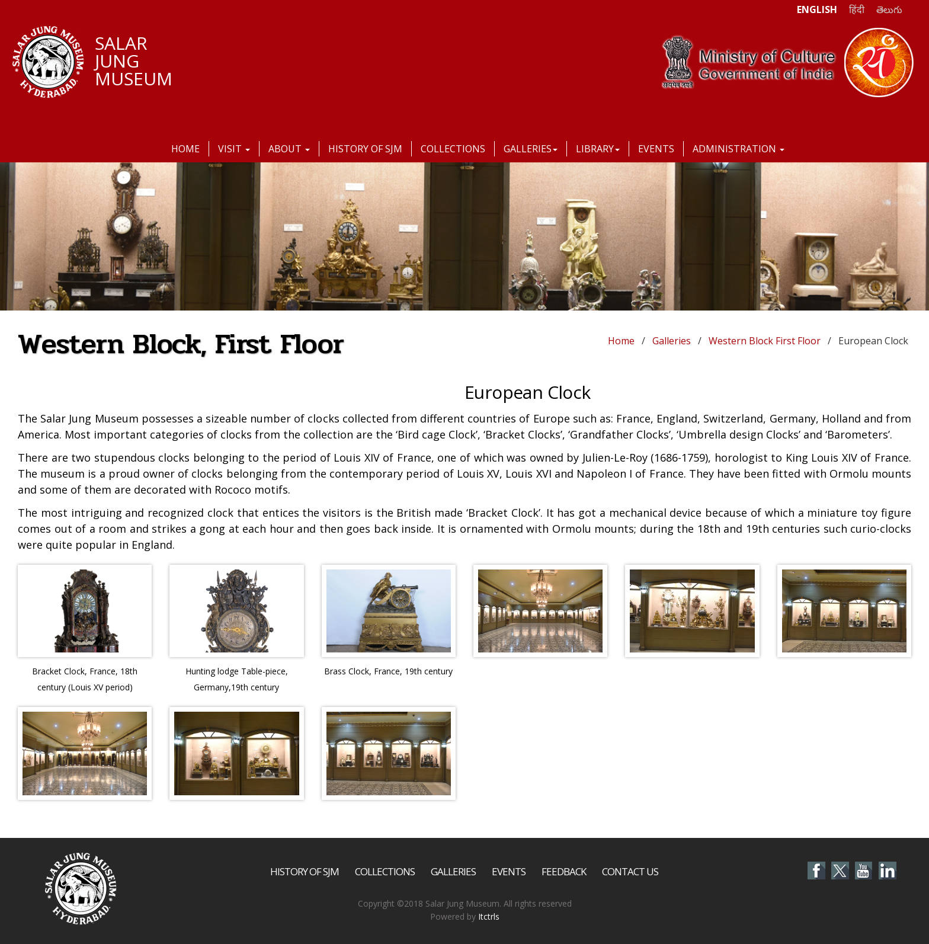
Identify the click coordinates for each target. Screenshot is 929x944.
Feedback (564, 871)
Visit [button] (234, 149)
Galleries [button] (531, 149)
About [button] (289, 149)
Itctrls (488, 916)
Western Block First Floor (765, 340)
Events (656, 149)
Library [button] (598, 149)
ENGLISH (817, 9)
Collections (453, 149)
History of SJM (365, 149)
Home (185, 149)
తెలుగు (889, 9)
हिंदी (856, 9)
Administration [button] (738, 149)
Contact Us (630, 871)
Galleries (671, 340)
